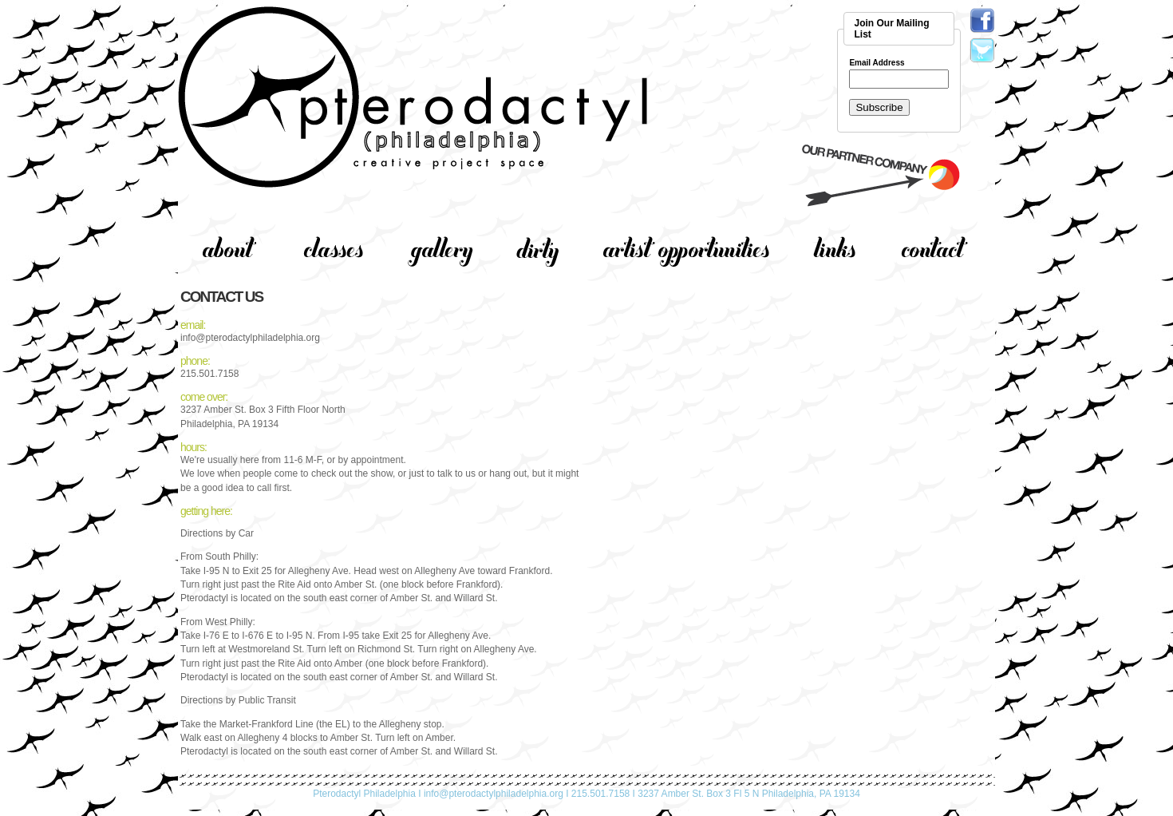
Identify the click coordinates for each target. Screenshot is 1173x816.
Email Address (876, 63)
